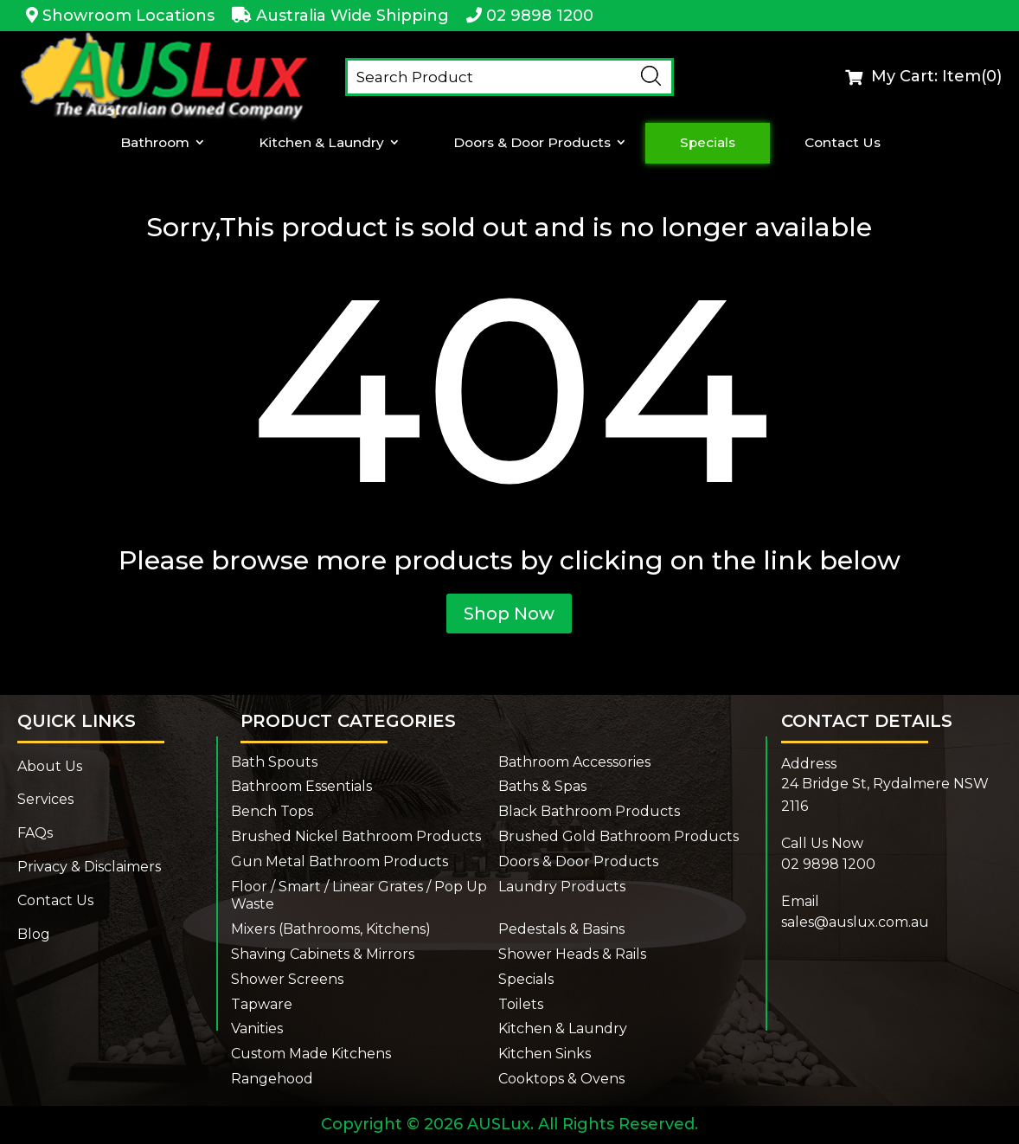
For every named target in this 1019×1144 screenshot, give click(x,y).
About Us (49, 766)
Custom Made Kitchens (311, 1053)
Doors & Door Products (531, 143)
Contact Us (841, 143)
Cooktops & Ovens (561, 1078)
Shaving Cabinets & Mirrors (322, 954)
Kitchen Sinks (544, 1053)
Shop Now (509, 613)
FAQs (35, 833)
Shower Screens (287, 979)
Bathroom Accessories (574, 762)
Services (45, 799)
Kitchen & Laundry (321, 143)
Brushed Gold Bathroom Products (618, 836)
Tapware (261, 1004)
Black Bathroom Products (589, 811)
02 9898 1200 (539, 15)
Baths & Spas (542, 786)
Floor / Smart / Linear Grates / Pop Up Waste (359, 895)
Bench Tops (272, 811)
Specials (707, 143)
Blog (33, 934)
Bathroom (156, 143)
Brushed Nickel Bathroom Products (356, 836)
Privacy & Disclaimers (89, 866)
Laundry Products (561, 886)
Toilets (520, 1004)
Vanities (257, 1028)
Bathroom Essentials (301, 786)
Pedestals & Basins (561, 929)
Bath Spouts (274, 762)
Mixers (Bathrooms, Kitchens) (331, 929)
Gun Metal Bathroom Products (339, 861)
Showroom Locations (128, 15)
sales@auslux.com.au (855, 922)
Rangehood (272, 1078)
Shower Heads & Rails (572, 954)
